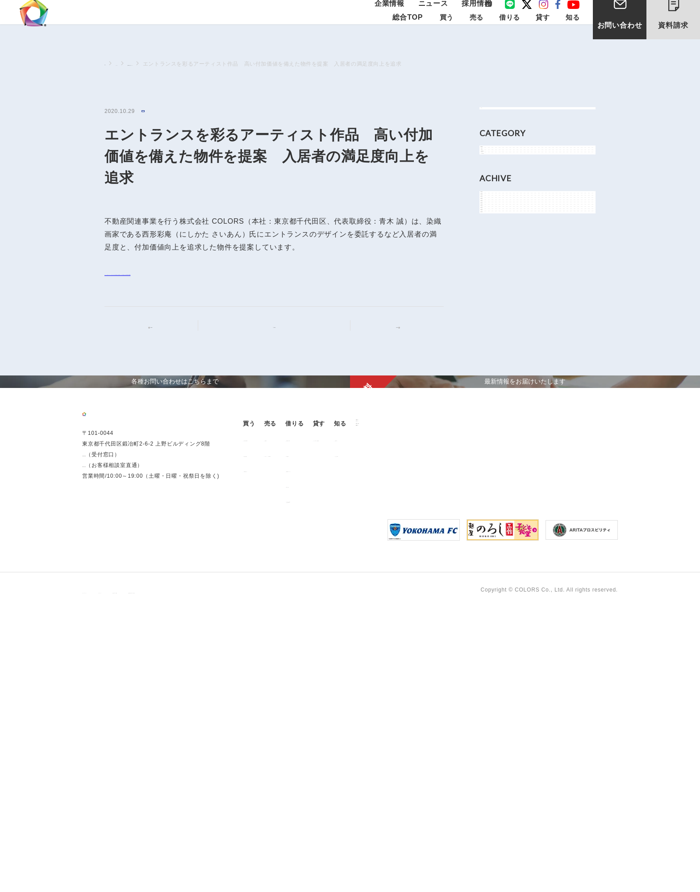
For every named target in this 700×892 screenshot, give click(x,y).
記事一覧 (280, 339)
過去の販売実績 (268, 734)
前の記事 (159, 340)
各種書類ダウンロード (407, 749)
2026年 (500, 290)
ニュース (436, 14)
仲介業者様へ (396, 734)
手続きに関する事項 (227, 874)
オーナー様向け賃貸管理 (481, 718)
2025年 (500, 310)
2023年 (500, 350)
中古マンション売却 (333, 734)
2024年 (500, 330)
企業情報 (399, 14)
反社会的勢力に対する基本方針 (304, 874)
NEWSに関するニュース (190, 64)
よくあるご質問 (547, 734)
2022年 (500, 370)
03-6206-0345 (101, 761)
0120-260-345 (101, 772)
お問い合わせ (619, 39)
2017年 (500, 471)
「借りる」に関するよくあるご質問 (404, 782)
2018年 (500, 451)
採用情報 (474, 14)
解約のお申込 (396, 765)
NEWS (152, 111)
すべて (499, 117)
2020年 (500, 411)
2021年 (500, 391)
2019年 (500, 431)
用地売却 (319, 718)
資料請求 (680, 21)
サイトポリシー (170, 874)
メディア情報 (508, 233)
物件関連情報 (508, 213)
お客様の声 (541, 718)
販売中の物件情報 (271, 718)
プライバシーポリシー (110, 874)
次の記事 (389, 340)
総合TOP (407, 36)
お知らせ (502, 193)
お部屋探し (393, 718)
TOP (110, 63)
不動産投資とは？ (271, 749)
